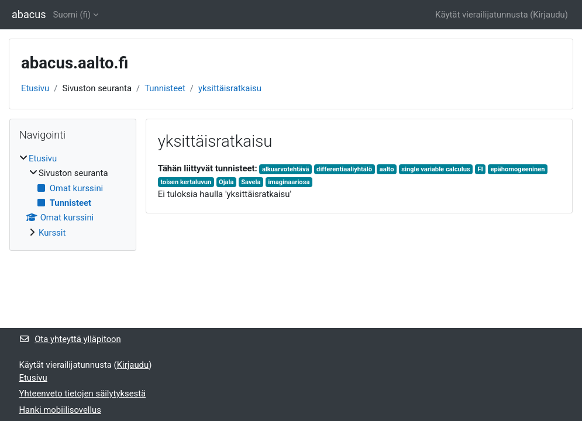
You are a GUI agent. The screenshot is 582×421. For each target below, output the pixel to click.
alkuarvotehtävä (285, 169)
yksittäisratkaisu (229, 88)
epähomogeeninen (517, 169)
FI (480, 169)
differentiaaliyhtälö (344, 169)
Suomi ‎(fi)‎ (72, 14)
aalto (387, 169)
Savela (250, 182)
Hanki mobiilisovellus (60, 410)
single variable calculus (435, 169)
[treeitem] (72, 195)
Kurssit (52, 232)
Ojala (226, 182)
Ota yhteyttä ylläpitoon (70, 339)
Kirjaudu (549, 14)
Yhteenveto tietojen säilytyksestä (82, 393)
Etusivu (35, 88)
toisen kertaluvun (185, 182)
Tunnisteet (164, 88)
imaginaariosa (288, 182)
